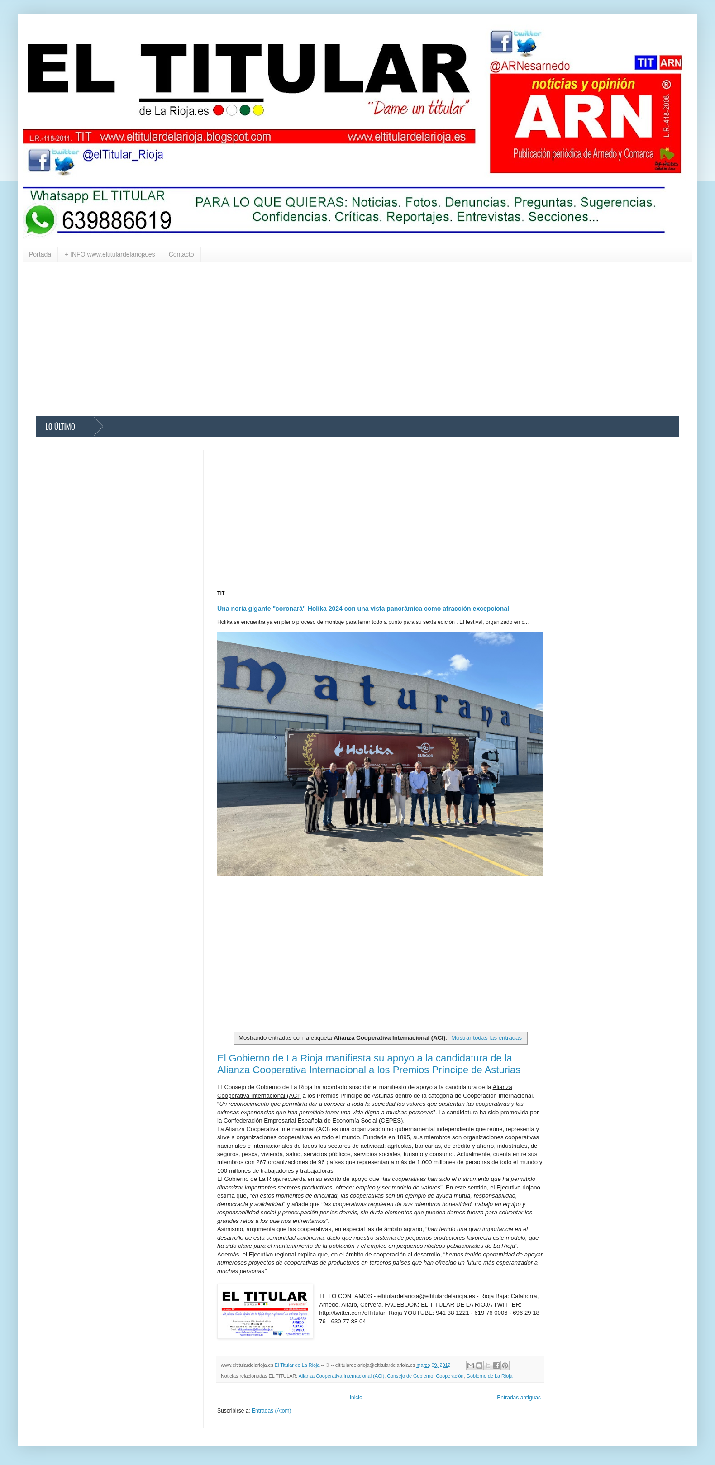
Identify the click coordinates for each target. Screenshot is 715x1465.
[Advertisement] (307, 339)
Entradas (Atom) (271, 1411)
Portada (40, 254)
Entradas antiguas (519, 1397)
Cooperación (449, 1376)
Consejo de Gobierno (410, 1376)
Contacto (181, 254)
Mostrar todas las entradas (486, 1037)
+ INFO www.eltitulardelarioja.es (110, 254)
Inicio (356, 1397)
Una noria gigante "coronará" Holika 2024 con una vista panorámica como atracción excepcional (363, 608)
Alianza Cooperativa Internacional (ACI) (342, 1376)
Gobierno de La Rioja (490, 1376)
